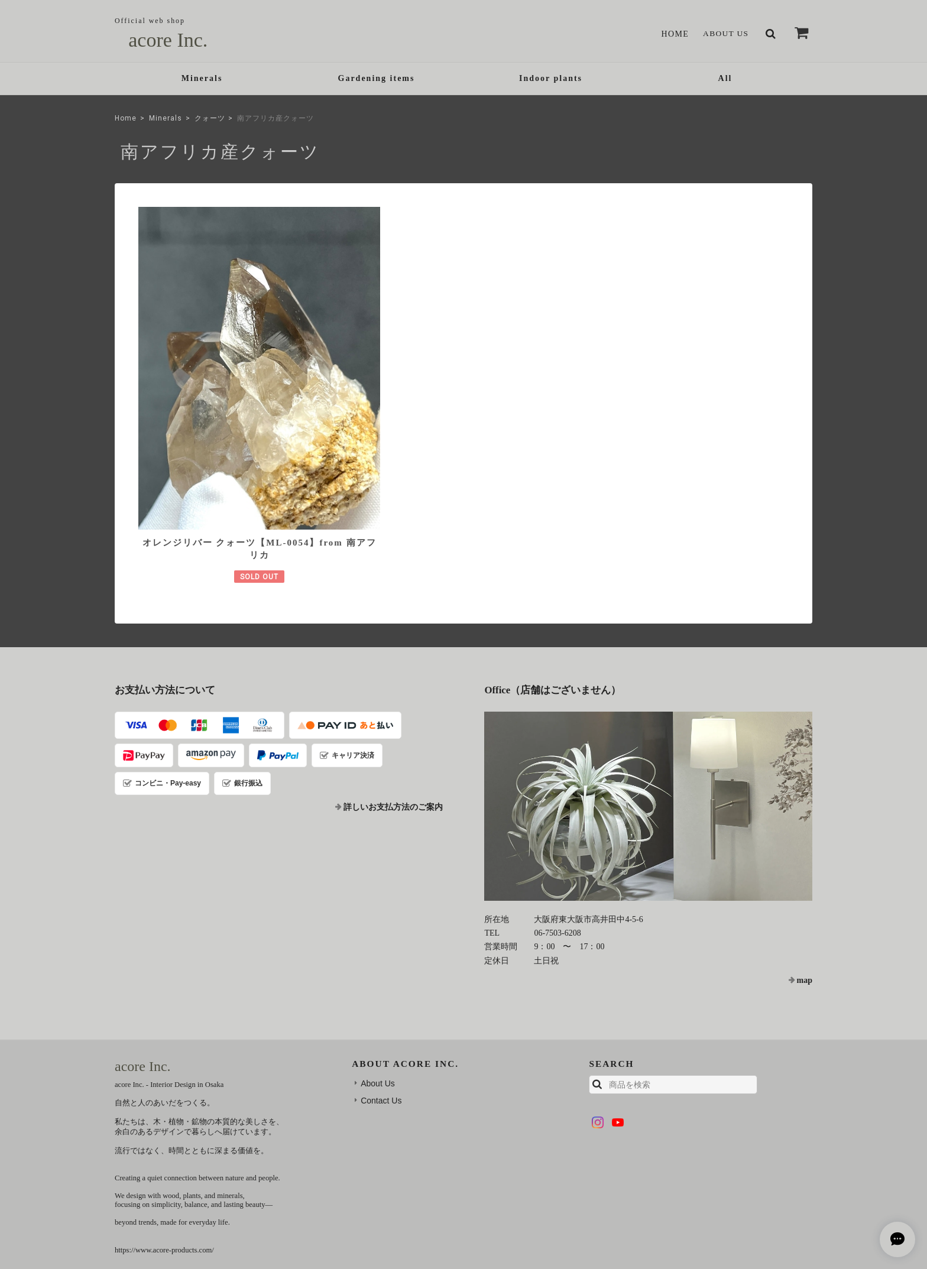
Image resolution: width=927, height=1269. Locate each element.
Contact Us (381, 987)
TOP (567, 1185)
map (804, 866)
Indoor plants (550, 79)
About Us (725, 34)
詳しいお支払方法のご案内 (393, 693)
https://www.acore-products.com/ (164, 1136)
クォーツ (210, 120)
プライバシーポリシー (626, 1185)
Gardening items (376, 79)
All (725, 79)
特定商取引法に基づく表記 (718, 1185)
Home (673, 34)
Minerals (202, 79)
